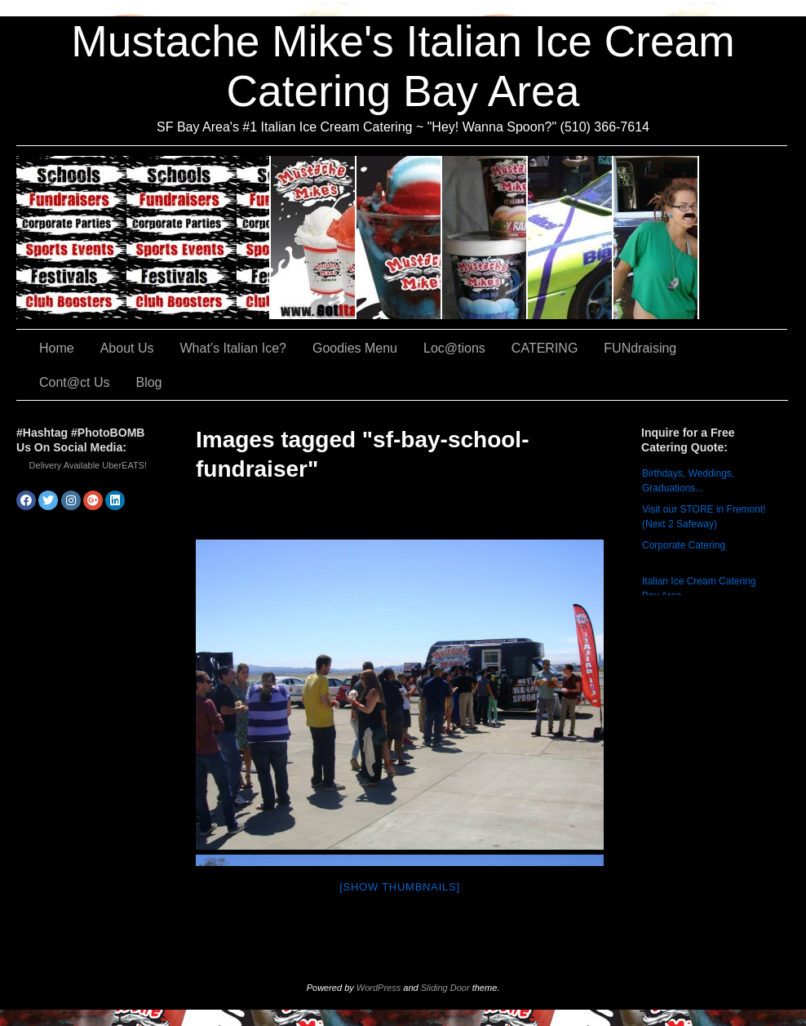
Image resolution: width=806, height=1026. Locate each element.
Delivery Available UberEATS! (88, 465)
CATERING (143, 237)
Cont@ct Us (743, 237)
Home (56, 348)
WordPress (378, 988)
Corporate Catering (683, 545)
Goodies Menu (485, 237)
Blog (148, 382)
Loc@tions (570, 237)
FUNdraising (656, 237)
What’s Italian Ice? (399, 237)
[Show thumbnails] (399, 887)
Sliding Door (445, 988)
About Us (313, 237)
